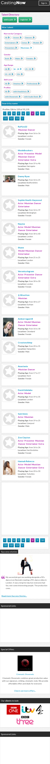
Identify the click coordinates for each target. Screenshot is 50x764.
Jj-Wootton (23, 295)
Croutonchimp (25, 342)
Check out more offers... (25, 690)
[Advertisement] (25, 508)
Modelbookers (25, 150)
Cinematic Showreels (25, 674)
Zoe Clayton (24, 437)
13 (17, 118)
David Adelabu (25, 390)
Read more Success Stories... (14, 596)
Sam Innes (23, 413)
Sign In (44, 3)
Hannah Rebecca (26, 461)
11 (5, 118)
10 (42, 113)
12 (11, 118)
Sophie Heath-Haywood (30, 200)
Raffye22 (22, 126)
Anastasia (23, 366)
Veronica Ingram (26, 271)
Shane (21, 247)
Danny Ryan (24, 176)
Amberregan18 (25, 318)
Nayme (21, 224)
